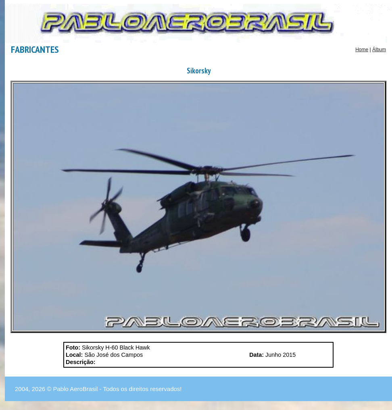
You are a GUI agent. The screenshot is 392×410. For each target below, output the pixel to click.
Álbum (379, 49)
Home (361, 49)
